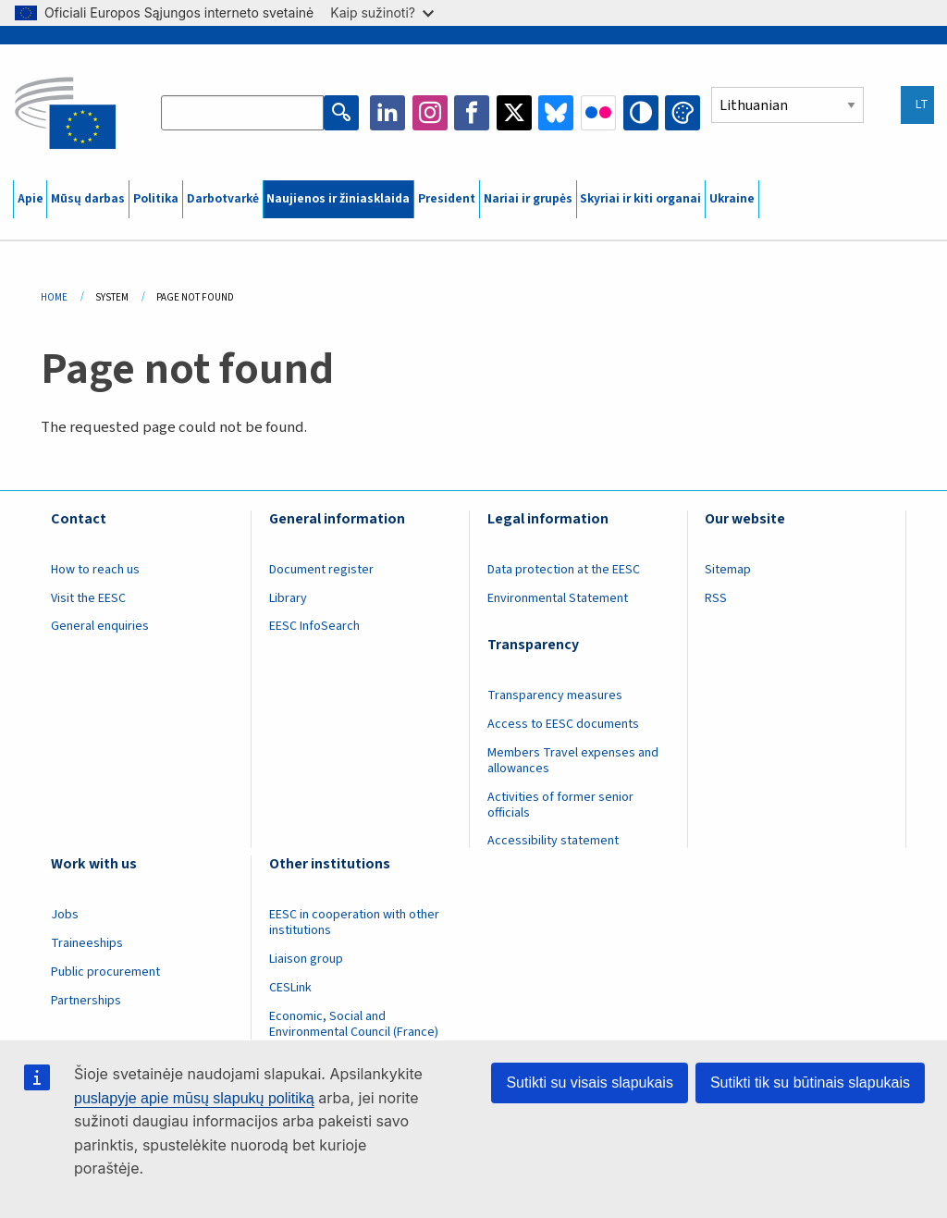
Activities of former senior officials (560, 805)
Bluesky (555, 112)
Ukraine (732, 199)
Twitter (514, 112)
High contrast (640, 112)
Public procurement (105, 972)
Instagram (430, 112)
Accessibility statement (553, 840)
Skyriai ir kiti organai (640, 199)
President (446, 199)
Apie (30, 199)
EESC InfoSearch (314, 626)
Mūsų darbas (88, 199)
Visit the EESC (88, 598)
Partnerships (86, 1000)
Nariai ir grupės (528, 199)
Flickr (598, 112)
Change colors (682, 112)
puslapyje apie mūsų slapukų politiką (194, 1098)
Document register (321, 569)
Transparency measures (554, 695)
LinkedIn (387, 112)
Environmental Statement (557, 598)
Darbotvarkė (223, 199)
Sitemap (728, 569)
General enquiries (100, 626)
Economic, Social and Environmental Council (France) (355, 1024)
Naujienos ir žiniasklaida (338, 199)
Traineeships (87, 943)
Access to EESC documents (563, 724)
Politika (155, 199)
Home (54, 297)
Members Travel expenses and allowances (572, 761)
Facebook (471, 112)
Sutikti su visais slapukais (589, 1082)
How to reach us (95, 569)
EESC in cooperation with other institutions (354, 922)
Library (288, 598)
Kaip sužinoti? (382, 12)
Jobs (65, 914)
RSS (716, 598)
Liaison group (306, 959)
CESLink (290, 987)
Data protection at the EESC (563, 569)
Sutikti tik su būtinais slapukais (810, 1082)
